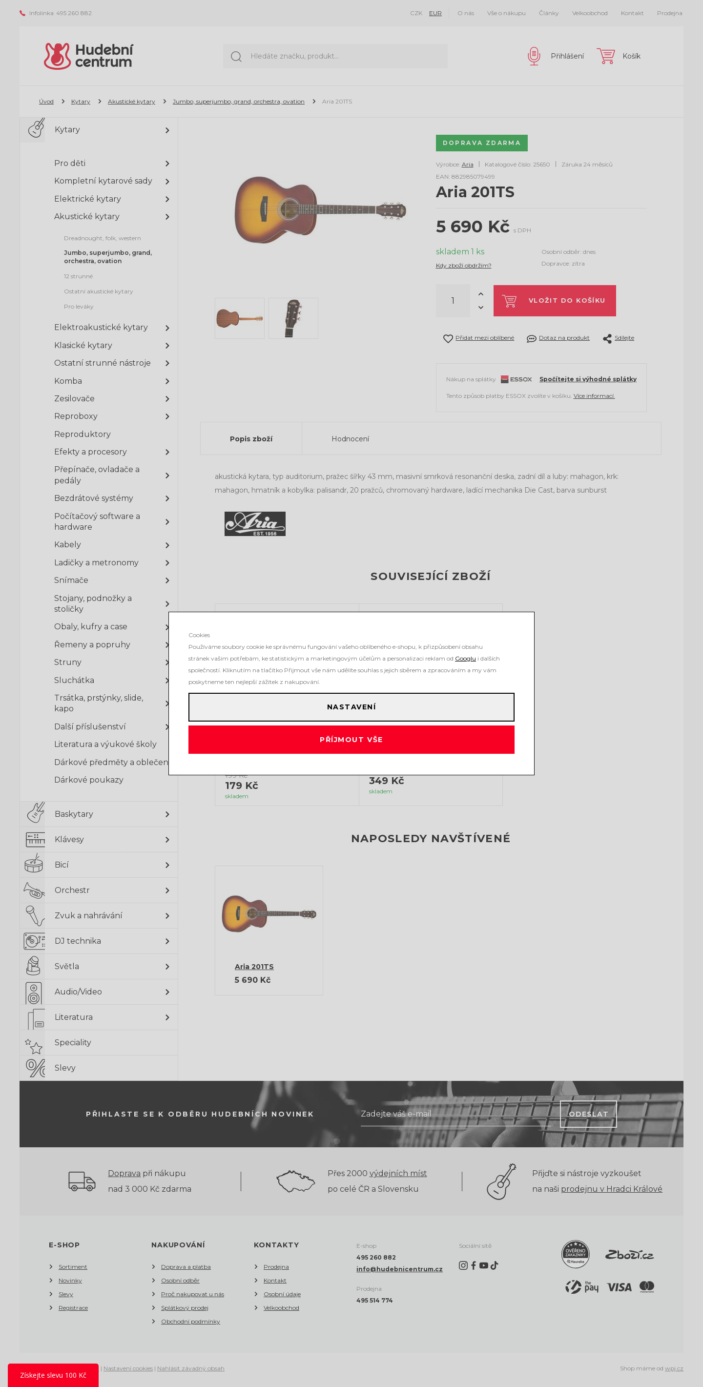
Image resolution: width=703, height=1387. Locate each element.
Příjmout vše (351, 743)
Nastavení (351, 704)
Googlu (465, 652)
